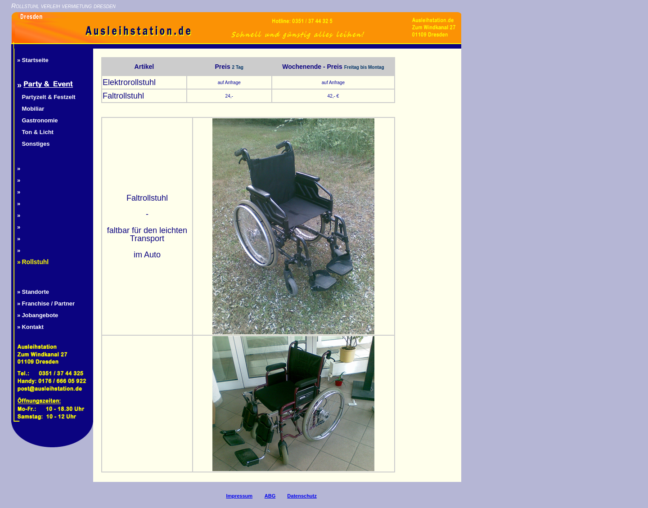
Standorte (35, 291)
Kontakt (32, 327)
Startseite (35, 60)
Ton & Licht (38, 132)
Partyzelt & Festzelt (48, 97)
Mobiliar (33, 108)
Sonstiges (36, 143)
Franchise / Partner (48, 303)
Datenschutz (301, 496)
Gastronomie (40, 120)
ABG (270, 496)
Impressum (239, 496)
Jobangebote (40, 315)
